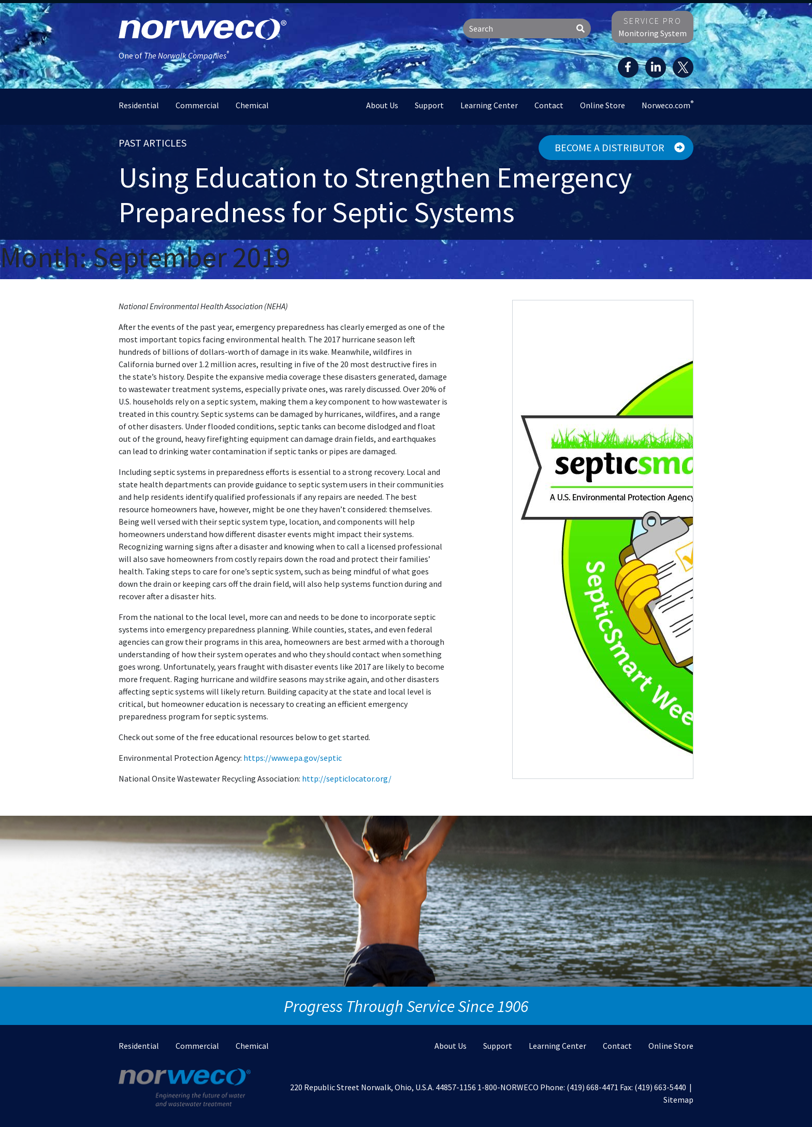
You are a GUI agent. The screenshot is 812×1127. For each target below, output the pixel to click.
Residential (139, 105)
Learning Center (489, 105)
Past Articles (152, 142)
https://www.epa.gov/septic (292, 758)
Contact (548, 105)
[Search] (517, 28)
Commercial (197, 105)
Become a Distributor (620, 147)
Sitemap (678, 1099)
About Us (382, 105)
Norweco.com (667, 104)
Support (429, 105)
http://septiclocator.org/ (347, 778)
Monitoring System (652, 27)
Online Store (602, 105)
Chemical (252, 105)
